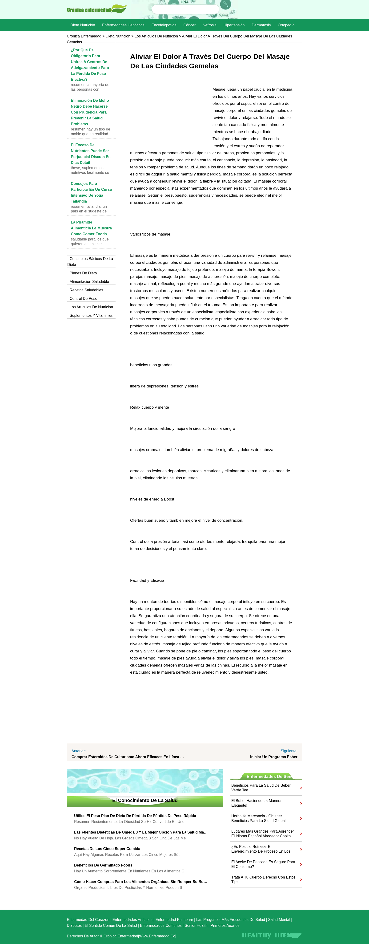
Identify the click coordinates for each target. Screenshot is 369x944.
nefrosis (210, 25)
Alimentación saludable (89, 282)
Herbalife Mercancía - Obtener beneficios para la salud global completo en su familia (258, 818)
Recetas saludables (86, 290)
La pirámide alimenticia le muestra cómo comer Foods (91, 228)
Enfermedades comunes (161, 926)
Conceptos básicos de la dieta (90, 262)
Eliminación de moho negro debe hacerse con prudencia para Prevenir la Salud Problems (90, 112)
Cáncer (189, 25)
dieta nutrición (82, 25)
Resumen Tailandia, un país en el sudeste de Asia (89, 211)
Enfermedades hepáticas (123, 25)
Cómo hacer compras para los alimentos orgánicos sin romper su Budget (141, 882)
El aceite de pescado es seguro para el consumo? (263, 864)
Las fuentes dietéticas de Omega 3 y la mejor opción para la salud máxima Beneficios (141, 832)
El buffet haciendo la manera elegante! (256, 803)
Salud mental (279, 920)
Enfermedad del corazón (88, 920)
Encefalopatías (164, 25)
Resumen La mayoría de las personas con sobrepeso (90, 89)
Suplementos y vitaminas (91, 315)
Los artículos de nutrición (156, 36)
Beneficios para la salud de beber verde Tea (261, 787)
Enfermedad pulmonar (174, 920)
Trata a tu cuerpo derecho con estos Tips (263, 879)
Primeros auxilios (225, 926)
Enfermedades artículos (132, 920)
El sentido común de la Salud (111, 926)
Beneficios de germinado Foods (103, 865)
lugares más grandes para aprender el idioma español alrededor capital (262, 833)
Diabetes (74, 926)
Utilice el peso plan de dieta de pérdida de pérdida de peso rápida (135, 816)
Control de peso (83, 299)
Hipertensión (234, 25)
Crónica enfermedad (84, 36)
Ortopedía (286, 25)
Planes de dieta (83, 273)
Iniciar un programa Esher (273, 757)
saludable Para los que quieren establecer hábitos (90, 244)
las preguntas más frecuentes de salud (230, 920)
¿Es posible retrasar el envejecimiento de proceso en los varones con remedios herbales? (260, 849)
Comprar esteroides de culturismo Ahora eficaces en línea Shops (128, 757)
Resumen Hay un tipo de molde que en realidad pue (90, 134)
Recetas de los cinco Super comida (107, 849)
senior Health (196, 926)
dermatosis (261, 25)
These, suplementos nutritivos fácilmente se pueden (90, 172)
